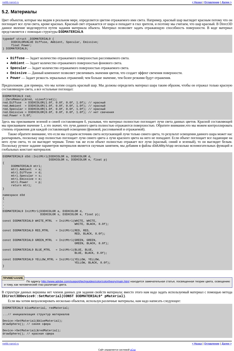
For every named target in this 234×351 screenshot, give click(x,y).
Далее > (227, 2)
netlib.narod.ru (10, 2)
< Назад (197, 2)
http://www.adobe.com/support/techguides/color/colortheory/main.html (85, 281)
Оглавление (211, 2)
